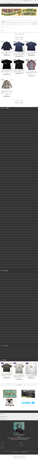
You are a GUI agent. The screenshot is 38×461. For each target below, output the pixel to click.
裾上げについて (3, 353)
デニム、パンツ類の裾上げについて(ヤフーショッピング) (11, 355)
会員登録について (4, 350)
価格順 (20, 34)
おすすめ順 (16, 34)
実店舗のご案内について (5, 348)
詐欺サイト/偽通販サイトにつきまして (8, 358)
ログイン (2, 445)
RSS (23, 452)
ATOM (25, 452)
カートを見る (22, 445)
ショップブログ (20, 452)
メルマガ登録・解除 (14, 452)
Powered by (19, 458)
